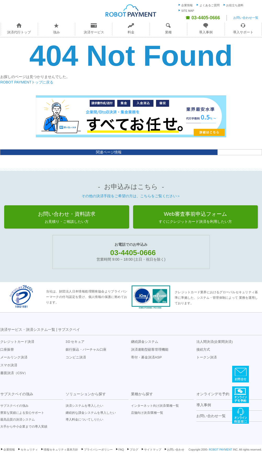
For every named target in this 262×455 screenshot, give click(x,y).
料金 (131, 32)
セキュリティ (29, 449)
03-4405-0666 (133, 253)
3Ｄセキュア (75, 342)
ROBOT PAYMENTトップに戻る (26, 82)
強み (56, 32)
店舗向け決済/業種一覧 (147, 413)
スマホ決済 (8, 365)
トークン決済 (206, 357)
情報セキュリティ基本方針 (61, 449)
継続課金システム (144, 342)
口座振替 (7, 349)
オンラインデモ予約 (212, 394)
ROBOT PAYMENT (220, 449)
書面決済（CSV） (14, 373)
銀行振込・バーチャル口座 (86, 349)
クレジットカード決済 (17, 342)
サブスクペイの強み (16, 394)
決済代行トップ (19, 32)
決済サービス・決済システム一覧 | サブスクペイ (40, 329)
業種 (168, 32)
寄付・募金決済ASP (146, 357)
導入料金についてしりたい (84, 419)
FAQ (121, 449)
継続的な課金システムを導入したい (91, 413)
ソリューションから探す (86, 394)
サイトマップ (152, 449)
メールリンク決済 (13, 357)
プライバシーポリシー (98, 449)
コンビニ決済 (76, 357)
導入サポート (243, 32)
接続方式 (203, 349)
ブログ (134, 449)
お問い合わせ (175, 449)
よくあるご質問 (210, 5)
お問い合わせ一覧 (245, 18)
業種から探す (142, 394)
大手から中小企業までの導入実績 (23, 426)
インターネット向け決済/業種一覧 (155, 406)
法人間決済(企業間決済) (214, 342)
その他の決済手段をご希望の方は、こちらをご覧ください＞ (131, 196)
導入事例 (206, 32)
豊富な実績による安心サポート (22, 413)
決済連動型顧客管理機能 (149, 349)
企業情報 (187, 5)
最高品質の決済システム (17, 419)
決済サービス (94, 32)
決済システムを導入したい (84, 406)
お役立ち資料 (234, 5)
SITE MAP (187, 10)
